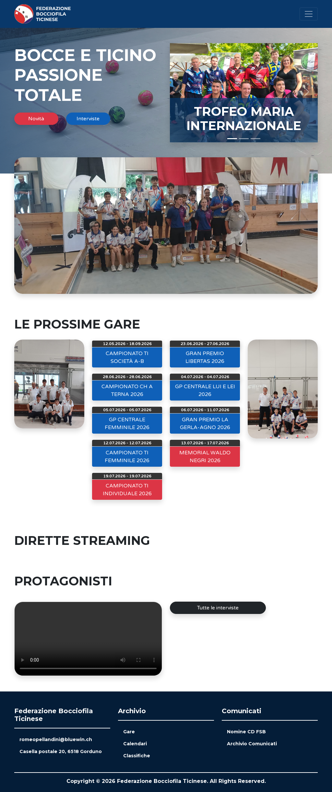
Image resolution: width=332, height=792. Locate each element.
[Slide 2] (244, 138)
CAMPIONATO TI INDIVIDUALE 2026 (127, 490)
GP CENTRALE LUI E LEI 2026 (205, 390)
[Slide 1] (232, 138)
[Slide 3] (255, 138)
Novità (36, 118)
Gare (129, 732)
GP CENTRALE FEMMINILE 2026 (127, 423)
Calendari (135, 744)
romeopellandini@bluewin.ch (55, 739)
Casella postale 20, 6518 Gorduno (60, 751)
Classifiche (136, 756)
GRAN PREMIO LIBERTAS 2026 (204, 357)
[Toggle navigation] (309, 13)
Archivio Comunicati (252, 744)
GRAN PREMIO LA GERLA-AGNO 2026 (205, 423)
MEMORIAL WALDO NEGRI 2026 (205, 457)
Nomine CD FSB (246, 732)
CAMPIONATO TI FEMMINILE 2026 (127, 457)
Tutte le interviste (218, 608)
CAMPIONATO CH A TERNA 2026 (127, 390)
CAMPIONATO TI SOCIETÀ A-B (127, 357)
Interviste (88, 118)
